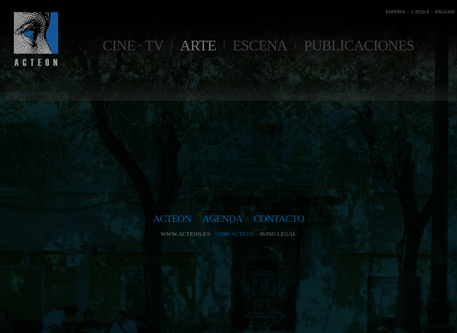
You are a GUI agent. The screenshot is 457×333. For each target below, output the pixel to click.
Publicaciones (359, 45)
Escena (260, 45)
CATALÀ (421, 11)
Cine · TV (132, 45)
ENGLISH (445, 11)
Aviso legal (277, 234)
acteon (172, 218)
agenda (222, 218)
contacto (278, 218)
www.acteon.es (185, 234)
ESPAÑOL (395, 11)
